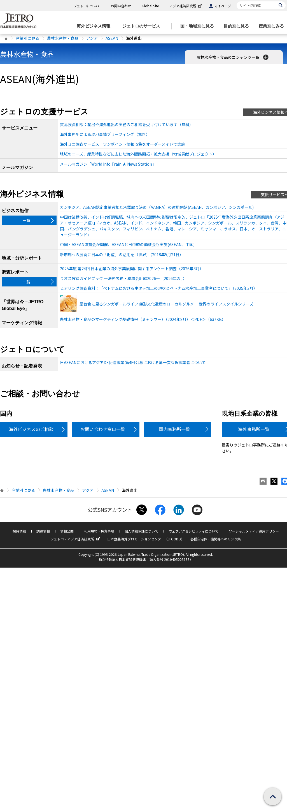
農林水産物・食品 (62, 38)
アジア (92, 38)
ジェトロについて (86, 5)
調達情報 (43, 531)
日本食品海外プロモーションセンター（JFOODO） (145, 538)
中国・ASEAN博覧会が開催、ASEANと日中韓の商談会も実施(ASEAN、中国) (127, 244)
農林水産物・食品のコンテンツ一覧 (233, 57)
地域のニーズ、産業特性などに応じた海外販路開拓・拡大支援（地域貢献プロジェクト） (138, 154)
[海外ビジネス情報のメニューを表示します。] (95, 26)
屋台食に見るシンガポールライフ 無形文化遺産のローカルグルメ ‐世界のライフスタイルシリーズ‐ (168, 304)
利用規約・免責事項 (99, 531)
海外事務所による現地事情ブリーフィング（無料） (105, 134)
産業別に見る (27, 38)
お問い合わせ (121, 5)
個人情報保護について (141, 531)
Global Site (150, 5)
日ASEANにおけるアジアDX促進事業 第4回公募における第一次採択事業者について (133, 362)
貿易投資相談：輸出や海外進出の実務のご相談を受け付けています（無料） (126, 124)
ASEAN (112, 38)
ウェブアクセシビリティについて (193, 531)
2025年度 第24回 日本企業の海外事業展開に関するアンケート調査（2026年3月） (132, 268)
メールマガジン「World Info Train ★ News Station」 (108, 164)
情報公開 (67, 531)
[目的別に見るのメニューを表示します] (238, 26)
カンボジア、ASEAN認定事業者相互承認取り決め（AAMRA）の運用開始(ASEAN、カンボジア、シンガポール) (157, 207)
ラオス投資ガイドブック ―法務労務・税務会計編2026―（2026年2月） (123, 278)
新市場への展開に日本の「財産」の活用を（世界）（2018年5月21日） (121, 254)
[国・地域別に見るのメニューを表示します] (198, 26)
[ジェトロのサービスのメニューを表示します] (143, 26)
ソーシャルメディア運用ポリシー (254, 531)
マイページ (222, 5)
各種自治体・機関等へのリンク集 (215, 538)
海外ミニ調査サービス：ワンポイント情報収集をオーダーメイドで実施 (122, 144)
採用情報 (19, 531)
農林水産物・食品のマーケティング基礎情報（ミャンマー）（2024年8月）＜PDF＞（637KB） (143, 319)
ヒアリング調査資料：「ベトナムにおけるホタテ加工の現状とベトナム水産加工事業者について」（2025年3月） (158, 288)
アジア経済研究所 (186, 5)
